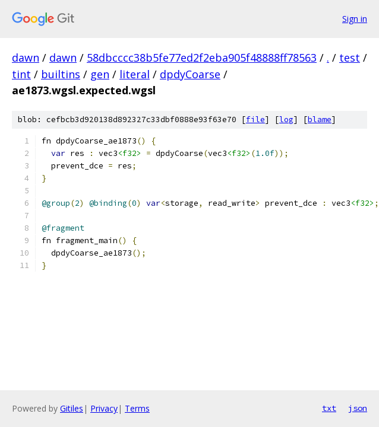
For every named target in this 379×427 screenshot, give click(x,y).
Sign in (354, 18)
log (286, 119)
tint (21, 74)
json (357, 408)
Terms (137, 408)
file (255, 119)
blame (319, 119)
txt (329, 408)
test (349, 57)
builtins (60, 74)
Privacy (104, 408)
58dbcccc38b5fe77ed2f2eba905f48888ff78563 (202, 57)
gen (99, 74)
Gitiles (71, 408)
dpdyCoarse (190, 74)
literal (134, 74)
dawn (25, 57)
